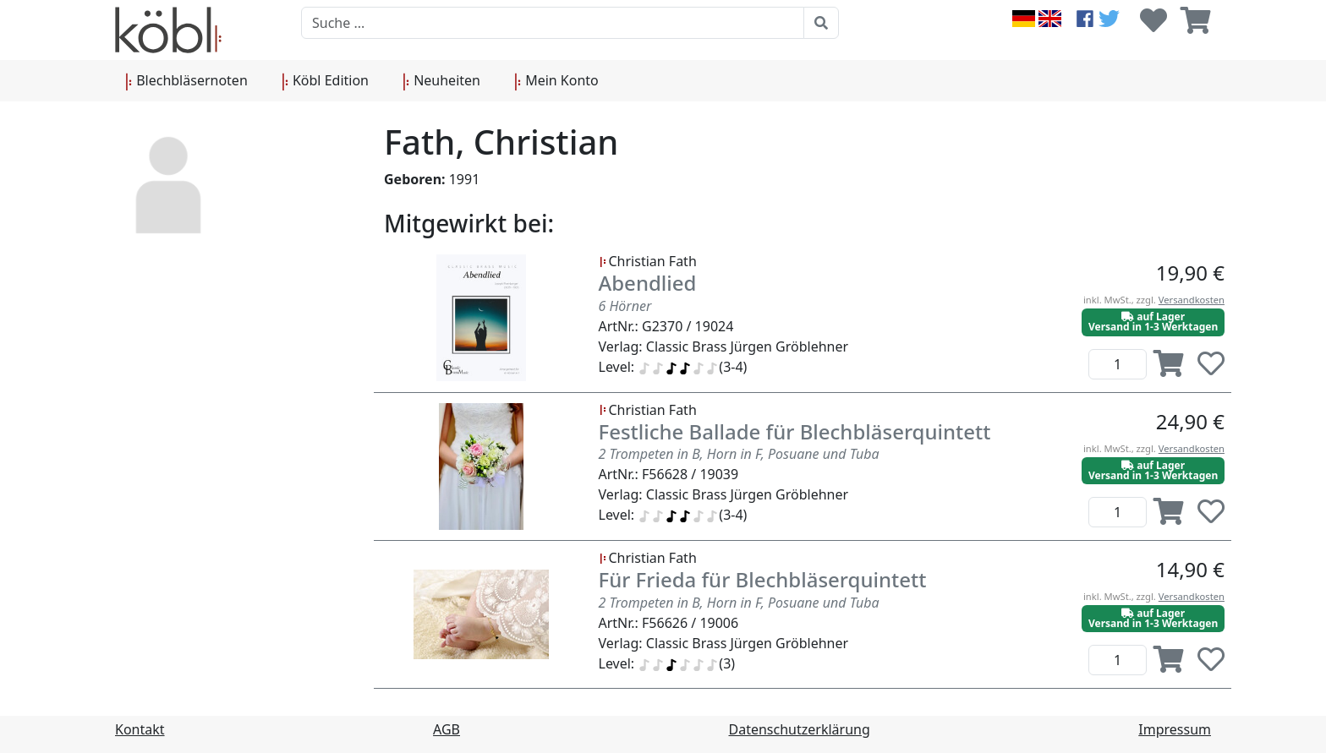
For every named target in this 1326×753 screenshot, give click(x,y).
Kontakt (140, 729)
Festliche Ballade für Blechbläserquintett (795, 431)
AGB (446, 729)
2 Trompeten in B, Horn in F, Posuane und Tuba (739, 454)
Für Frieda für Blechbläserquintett (763, 579)
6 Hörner (625, 306)
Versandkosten (1192, 299)
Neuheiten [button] (441, 81)
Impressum (1174, 729)
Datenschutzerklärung (799, 729)
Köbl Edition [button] (325, 81)
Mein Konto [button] (556, 81)
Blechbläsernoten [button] (186, 81)
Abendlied (648, 283)
